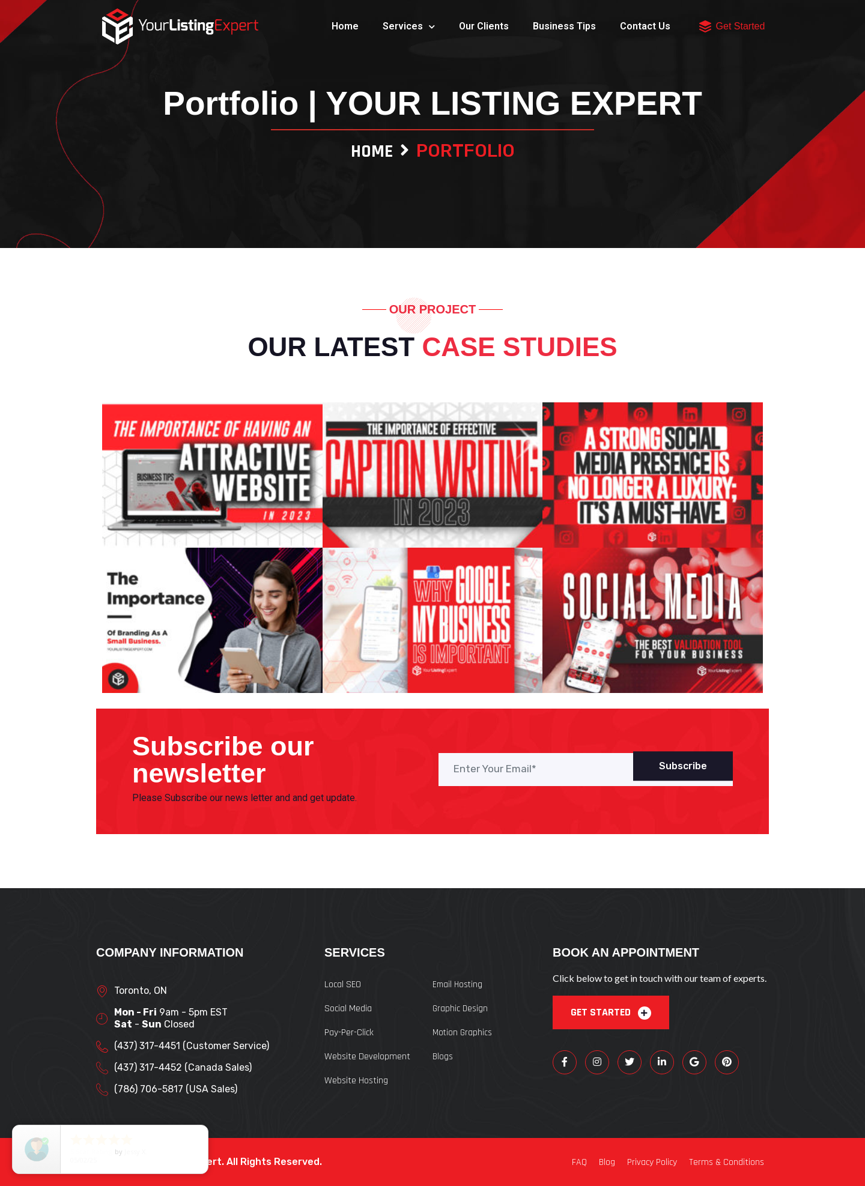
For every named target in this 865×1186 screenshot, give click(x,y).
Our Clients (484, 26)
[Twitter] (630, 1062)
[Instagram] (597, 1062)
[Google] (694, 1062)
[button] (705, 27)
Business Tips (564, 26)
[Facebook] (565, 1062)
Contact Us (645, 26)
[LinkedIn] (662, 1062)
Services (409, 26)
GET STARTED (611, 1012)
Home (345, 26)
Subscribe (683, 766)
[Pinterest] (727, 1062)
